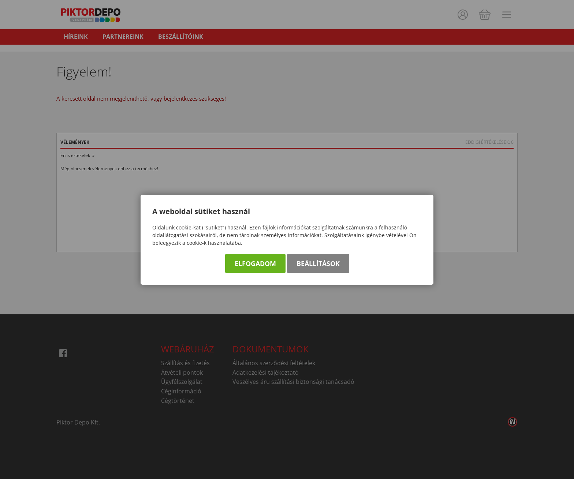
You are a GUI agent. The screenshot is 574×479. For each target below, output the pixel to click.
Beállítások (318, 263)
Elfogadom (255, 263)
